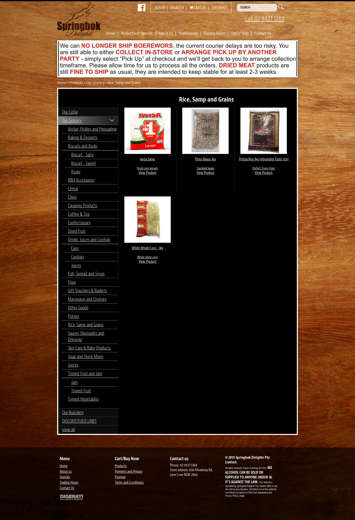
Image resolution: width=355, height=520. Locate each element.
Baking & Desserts (82, 137)
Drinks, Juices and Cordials (89, 239)
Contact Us (262, 33)
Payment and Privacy (128, 471)
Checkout (219, 7)
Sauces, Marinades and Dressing (86, 336)
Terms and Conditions (129, 482)
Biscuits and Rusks (83, 146)
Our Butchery (73, 412)
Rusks (75, 172)
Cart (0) (198, 7)
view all (68, 429)
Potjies (73, 316)
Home (110, 33)
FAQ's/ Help (239, 33)
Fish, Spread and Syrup (86, 274)
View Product (147, 172)
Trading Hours (214, 33)
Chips (72, 197)
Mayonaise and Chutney (87, 299)
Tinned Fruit (81, 391)
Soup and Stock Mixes (85, 356)
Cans (74, 248)
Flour (72, 282)
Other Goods (78, 308)
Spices (73, 365)
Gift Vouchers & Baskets (87, 291)
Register (177, 7)
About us (66, 471)
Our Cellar (70, 112)
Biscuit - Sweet (83, 163)
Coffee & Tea (78, 214)
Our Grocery (95, 82)
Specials (147, 33)
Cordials (77, 257)
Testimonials (188, 33)
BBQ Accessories (81, 180)
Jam (74, 382)
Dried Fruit (76, 231)
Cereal (73, 188)
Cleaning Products (82, 205)
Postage (120, 477)
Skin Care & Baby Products (89, 348)
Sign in (160, 7)
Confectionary (79, 222)
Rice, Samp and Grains (86, 325)
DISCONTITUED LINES (79, 421)
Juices (76, 265)
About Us (166, 33)
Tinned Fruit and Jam (85, 373)
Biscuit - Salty (82, 155)
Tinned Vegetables (83, 399)
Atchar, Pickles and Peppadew (92, 129)
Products (128, 33)
